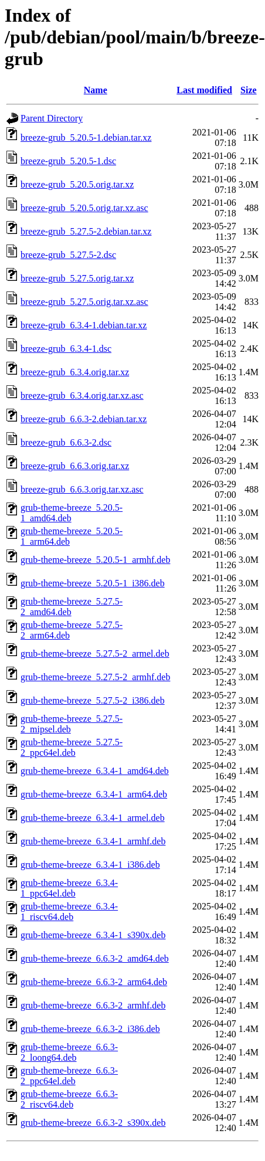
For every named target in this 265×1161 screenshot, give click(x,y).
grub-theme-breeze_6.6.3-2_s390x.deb (93, 1123)
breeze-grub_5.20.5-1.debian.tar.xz (86, 137)
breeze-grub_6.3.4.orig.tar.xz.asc (82, 395)
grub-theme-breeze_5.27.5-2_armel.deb (95, 653)
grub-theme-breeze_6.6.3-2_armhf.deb (93, 1005)
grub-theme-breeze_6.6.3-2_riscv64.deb (69, 1099)
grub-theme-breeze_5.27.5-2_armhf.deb (95, 677)
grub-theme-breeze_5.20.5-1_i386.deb (93, 583)
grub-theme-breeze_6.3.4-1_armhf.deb (93, 841)
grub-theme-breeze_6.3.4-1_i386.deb (90, 865)
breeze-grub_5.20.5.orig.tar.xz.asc (84, 208)
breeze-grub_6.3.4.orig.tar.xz (75, 372)
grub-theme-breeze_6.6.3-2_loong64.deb (69, 1052)
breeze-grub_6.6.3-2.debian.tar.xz (84, 419)
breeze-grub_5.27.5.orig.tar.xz (77, 278)
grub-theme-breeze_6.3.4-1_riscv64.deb (69, 911)
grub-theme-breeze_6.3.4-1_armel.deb (93, 818)
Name (95, 90)
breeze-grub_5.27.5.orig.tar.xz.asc (84, 302)
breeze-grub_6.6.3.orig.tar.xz (75, 466)
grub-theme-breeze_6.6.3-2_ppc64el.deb (69, 1075)
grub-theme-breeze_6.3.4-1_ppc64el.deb (69, 888)
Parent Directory (52, 118)
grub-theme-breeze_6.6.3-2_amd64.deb (95, 958)
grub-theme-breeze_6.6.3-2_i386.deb (90, 1029)
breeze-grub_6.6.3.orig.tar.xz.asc (82, 489)
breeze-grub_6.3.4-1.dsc (66, 349)
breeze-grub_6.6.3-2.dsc (66, 442)
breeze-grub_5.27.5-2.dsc (68, 255)
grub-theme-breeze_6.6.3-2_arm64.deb (94, 982)
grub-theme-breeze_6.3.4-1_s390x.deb (93, 935)
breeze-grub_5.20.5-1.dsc (68, 161)
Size (248, 90)
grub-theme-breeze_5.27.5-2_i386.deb (93, 700)
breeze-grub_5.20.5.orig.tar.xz (77, 184)
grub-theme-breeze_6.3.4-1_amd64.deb (95, 771)
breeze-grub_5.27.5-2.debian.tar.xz (86, 231)
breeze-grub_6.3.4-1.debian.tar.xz (84, 325)
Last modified (204, 90)
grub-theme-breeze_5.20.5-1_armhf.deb (95, 560)
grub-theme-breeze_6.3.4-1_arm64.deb (94, 794)
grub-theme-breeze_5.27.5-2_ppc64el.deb (72, 747)
